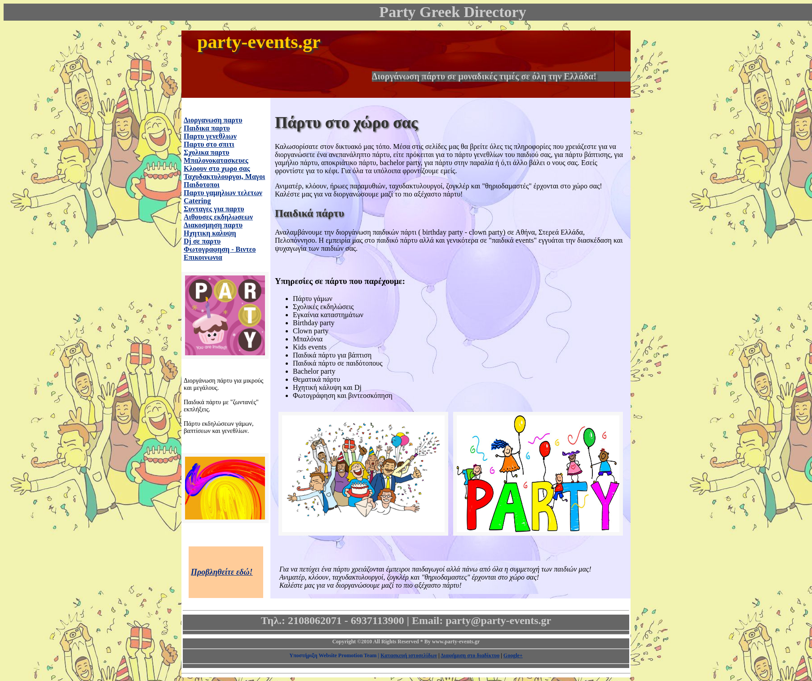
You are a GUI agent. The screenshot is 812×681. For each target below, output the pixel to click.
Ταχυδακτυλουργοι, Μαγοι (224, 176)
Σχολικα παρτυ (206, 152)
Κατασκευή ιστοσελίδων (408, 655)
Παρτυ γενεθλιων (210, 136)
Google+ (513, 655)
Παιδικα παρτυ (207, 128)
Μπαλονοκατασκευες (216, 160)
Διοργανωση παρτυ (213, 120)
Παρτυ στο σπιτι (209, 144)
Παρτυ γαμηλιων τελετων (223, 192)
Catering (197, 201)
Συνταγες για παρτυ (214, 209)
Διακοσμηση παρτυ (213, 225)
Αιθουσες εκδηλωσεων (218, 217)
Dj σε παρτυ (202, 241)
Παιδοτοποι (202, 184)
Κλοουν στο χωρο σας (217, 168)
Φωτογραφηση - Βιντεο (220, 249)
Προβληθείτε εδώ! (222, 572)
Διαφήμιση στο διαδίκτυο (470, 655)
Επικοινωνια (203, 257)
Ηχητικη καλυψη (210, 233)
